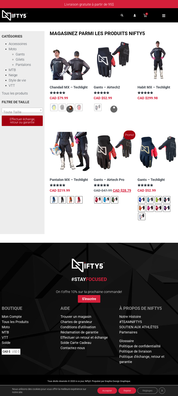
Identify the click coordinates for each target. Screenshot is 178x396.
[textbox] (22, 112)
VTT (12, 85)
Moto (13, 49)
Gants (20, 54)
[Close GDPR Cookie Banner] (162, 390)
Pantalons (23, 65)
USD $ (15, 351)
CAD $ (6, 351)
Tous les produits (15, 93)
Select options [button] (151, 108)
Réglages (147, 390)
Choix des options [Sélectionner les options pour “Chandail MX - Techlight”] (65, 121)
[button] (122, 15)
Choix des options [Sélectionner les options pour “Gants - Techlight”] (153, 230)
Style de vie (17, 80)
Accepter (106, 390)
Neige (13, 75)
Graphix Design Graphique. (118, 381)
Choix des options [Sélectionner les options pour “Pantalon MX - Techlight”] (65, 214)
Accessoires (18, 44)
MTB (12, 70)
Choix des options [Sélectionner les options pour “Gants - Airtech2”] (109, 121)
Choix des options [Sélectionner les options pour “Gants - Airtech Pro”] (109, 214)
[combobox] (22, 110)
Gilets (20, 59)
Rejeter (127, 390)
